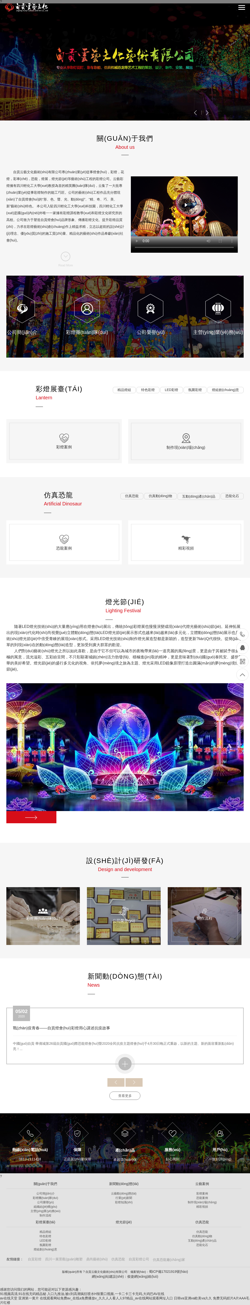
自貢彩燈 (35, 1259)
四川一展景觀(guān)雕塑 (63, 1259)
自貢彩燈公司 (139, 1259)
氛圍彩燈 (45, 1245)
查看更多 (125, 1096)
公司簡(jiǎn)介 (45, 1193)
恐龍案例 (202, 1198)
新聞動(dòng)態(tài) (124, 1184)
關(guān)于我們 (45, 1184)
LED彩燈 (45, 1240)
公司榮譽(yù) (45, 1202)
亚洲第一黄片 (28, 1298)
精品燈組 (45, 1232)
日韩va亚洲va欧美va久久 (193, 1298)
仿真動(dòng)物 (202, 1236)
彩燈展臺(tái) (45, 1222)
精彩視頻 (202, 1206)
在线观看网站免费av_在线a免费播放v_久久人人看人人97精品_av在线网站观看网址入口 (106, 1298)
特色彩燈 (45, 1236)
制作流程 (45, 1215)
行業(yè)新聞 (123, 1198)
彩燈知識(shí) (124, 1202)
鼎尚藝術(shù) (97, 1259)
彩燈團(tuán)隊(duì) (45, 1198)
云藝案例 (202, 1184)
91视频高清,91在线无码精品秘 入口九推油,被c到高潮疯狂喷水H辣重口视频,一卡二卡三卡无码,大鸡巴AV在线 (82, 1294)
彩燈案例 (202, 1193)
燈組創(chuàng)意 (45, 1249)
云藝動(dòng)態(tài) (123, 1193)
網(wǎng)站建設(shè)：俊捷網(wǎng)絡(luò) (125, 1276)
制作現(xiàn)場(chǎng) (202, 1202)
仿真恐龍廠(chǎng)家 (169, 1260)
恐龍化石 (202, 1245)
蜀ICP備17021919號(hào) (168, 1272)
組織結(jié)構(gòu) (45, 1206)
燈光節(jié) (124, 1222)
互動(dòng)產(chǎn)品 (202, 1240)
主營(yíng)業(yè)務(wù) (46, 1211)
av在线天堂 (8, 1298)
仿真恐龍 (202, 1222)
